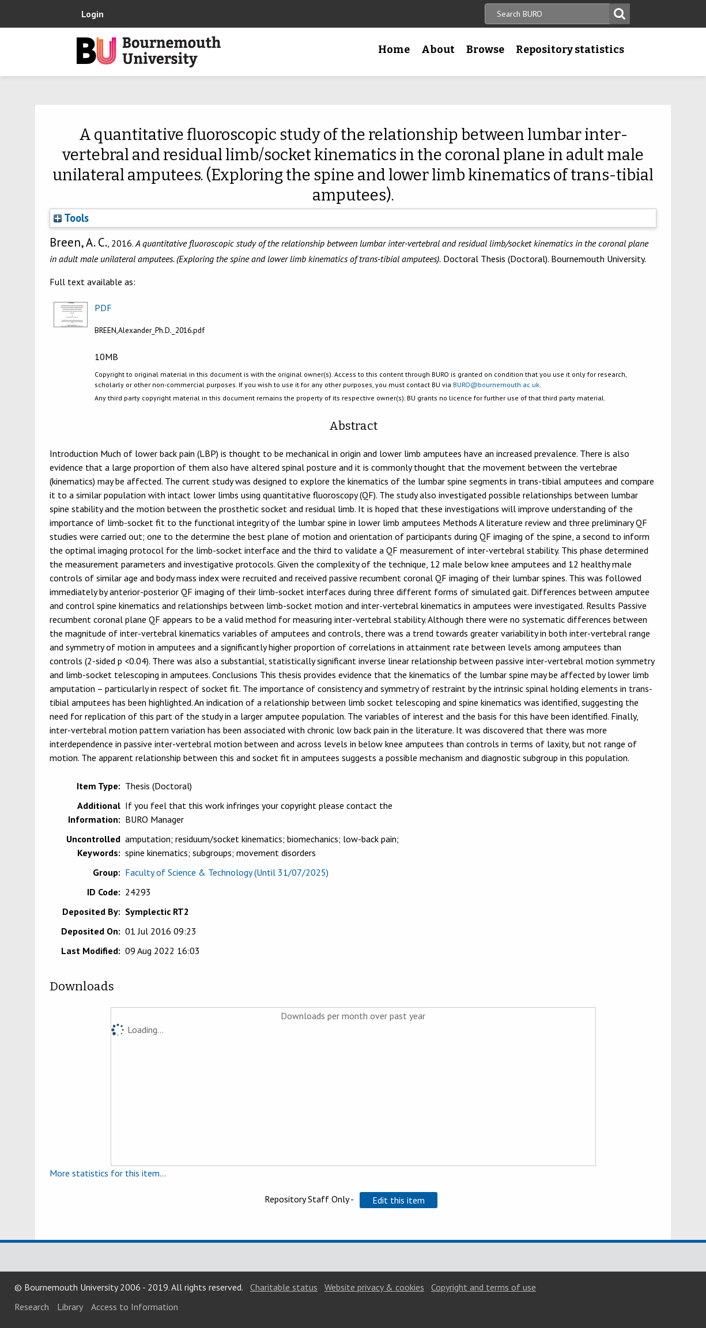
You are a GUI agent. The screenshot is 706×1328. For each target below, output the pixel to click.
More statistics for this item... (108, 1173)
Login (92, 14)
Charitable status (284, 1287)
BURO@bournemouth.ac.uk (496, 384)
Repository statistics (570, 49)
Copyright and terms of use (483, 1287)
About (438, 49)
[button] (398, 1200)
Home (394, 49)
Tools (71, 218)
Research (31, 1306)
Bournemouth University (149, 51)
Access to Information (134, 1306)
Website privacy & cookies (374, 1287)
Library (70, 1306)
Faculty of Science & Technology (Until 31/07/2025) (227, 872)
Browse (485, 49)
